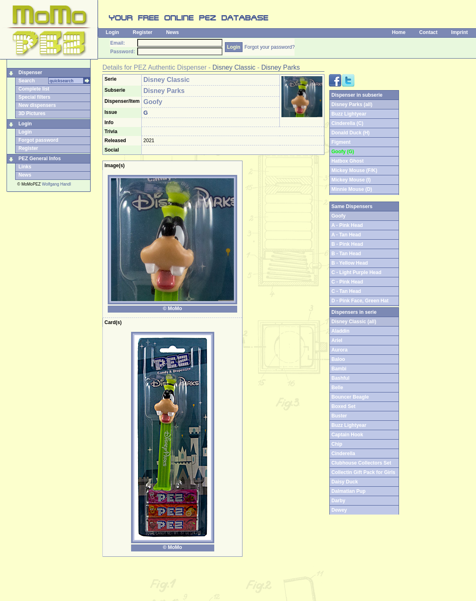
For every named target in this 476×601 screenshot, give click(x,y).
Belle (337, 387)
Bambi (339, 369)
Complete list (33, 89)
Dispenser (30, 72)
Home (399, 32)
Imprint (459, 32)
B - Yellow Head (349, 263)
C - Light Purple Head (356, 272)
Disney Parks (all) (351, 104)
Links (24, 167)
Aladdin (340, 331)
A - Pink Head (347, 225)
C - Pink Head (347, 282)
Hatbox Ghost (347, 161)
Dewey (339, 510)
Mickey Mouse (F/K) (354, 170)
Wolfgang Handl (56, 184)
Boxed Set (343, 406)
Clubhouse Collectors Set (361, 463)
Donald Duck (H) (350, 133)
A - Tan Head (346, 235)
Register (142, 32)
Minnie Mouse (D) (351, 189)
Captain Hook (347, 435)
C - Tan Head (346, 291)
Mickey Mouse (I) (351, 180)
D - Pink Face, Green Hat (359, 301)
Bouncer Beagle (350, 397)
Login (112, 32)
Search (26, 81)
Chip (336, 444)
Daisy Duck (344, 482)
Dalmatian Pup (348, 491)
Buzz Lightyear (348, 114)
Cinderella (343, 453)
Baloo (338, 359)
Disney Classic (234, 67)
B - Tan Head (346, 253)
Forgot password (38, 140)
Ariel (336, 340)
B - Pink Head (347, 244)
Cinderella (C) (347, 123)
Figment (341, 142)
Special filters (34, 97)
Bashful (340, 378)
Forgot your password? (270, 47)
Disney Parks (280, 67)
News (172, 32)
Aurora (339, 350)
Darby (338, 500)
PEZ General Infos (39, 158)
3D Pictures (31, 113)
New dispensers (37, 105)
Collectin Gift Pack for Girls (363, 472)
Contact (428, 32)
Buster (339, 416)
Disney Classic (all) (353, 321)
